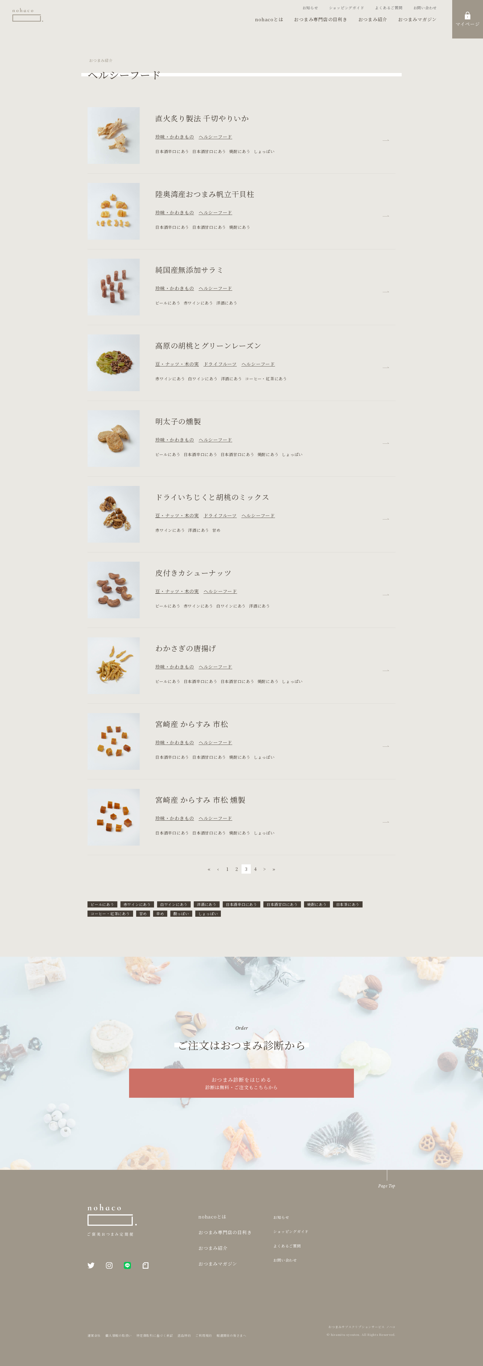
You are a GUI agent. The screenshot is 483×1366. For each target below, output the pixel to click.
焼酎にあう (317, 904)
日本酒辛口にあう (241, 904)
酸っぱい (181, 913)
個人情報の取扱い (118, 1335)
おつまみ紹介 (373, 19)
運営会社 (94, 1335)
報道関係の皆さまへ (231, 1335)
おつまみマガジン (417, 19)
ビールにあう (102, 904)
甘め (143, 913)
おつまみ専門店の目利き (320, 19)
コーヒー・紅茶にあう (110, 913)
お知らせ (310, 7)
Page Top (387, 1186)
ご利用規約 (203, 1335)
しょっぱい (208, 913)
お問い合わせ (425, 7)
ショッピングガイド (346, 7)
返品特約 (184, 1335)
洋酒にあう (207, 904)
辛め (160, 913)
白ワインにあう (174, 904)
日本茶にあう (348, 904)
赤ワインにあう (137, 904)
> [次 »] (264, 869)
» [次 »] (274, 869)
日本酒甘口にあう (282, 904)
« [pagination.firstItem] (209, 869)
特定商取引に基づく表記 (154, 1335)
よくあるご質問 (388, 7)
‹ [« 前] (218, 869)
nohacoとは (269, 19)
